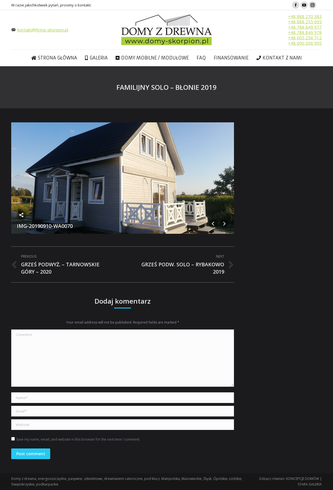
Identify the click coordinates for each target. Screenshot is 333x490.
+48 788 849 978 (305, 32)
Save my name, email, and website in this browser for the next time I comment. (78, 439)
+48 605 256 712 (305, 37)
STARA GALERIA (310, 484)
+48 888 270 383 (305, 16)
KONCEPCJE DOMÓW (302, 478)
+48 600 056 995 (305, 43)
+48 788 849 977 (305, 27)
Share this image (21, 214)
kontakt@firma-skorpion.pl (42, 30)
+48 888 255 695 (305, 21)
